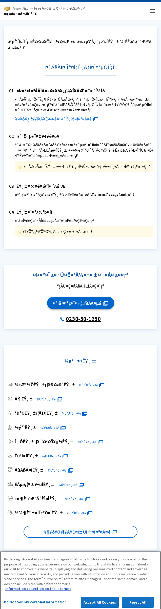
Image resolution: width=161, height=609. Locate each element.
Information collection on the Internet (38, 590)
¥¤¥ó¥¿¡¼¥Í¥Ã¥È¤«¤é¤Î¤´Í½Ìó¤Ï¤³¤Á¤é (56, 119)
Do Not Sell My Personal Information (35, 603)
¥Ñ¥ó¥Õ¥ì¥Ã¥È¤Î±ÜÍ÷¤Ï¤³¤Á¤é (80, 532)
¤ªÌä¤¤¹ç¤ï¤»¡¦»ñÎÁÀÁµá (80, 303)
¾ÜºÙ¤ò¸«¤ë (91, 385)
